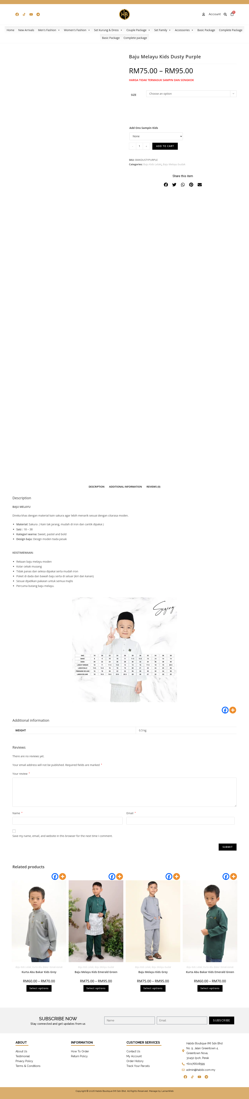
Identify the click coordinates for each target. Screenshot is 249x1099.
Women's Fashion (77, 30)
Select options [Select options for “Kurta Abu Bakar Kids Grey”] (38, 988)
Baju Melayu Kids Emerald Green (96, 972)
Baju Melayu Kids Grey (153, 972)
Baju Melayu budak (174, 164)
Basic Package (206, 30)
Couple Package (138, 30)
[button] (166, 185)
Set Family (162, 30)
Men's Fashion (49, 30)
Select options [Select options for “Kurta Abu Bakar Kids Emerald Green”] (209, 988)
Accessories (184, 30)
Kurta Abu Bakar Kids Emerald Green (210, 972)
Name (17, 813)
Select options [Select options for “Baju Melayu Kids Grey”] (152, 988)
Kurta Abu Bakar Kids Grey (39, 972)
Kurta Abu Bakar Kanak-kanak (47, 967)
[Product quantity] (139, 146)
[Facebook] (225, 710)
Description (97, 486)
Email (131, 813)
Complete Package (230, 30)
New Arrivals (26, 30)
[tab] (97, 487)
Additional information (125, 486)
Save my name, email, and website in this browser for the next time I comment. (62, 836)
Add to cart (165, 146)
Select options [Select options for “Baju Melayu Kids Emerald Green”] (95, 988)
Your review (21, 774)
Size (133, 95)
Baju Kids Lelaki (152, 164)
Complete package (135, 38)
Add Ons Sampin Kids (143, 128)
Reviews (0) (153, 486)
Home (10, 30)
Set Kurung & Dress (108, 30)
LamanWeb (167, 1091)
